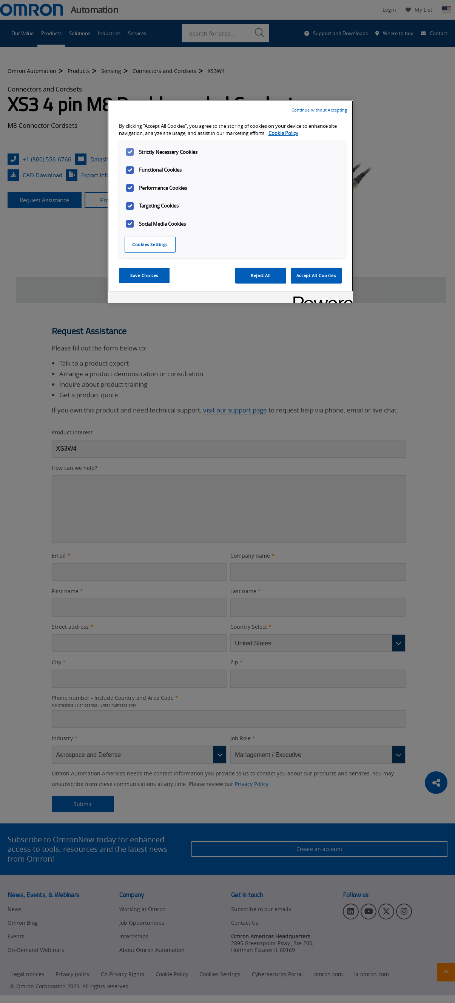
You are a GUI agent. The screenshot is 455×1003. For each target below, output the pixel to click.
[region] (230, 201)
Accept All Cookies (316, 275)
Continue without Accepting (319, 110)
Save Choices (144, 275)
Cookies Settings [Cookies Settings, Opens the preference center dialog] (150, 244)
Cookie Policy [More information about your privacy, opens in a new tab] (283, 133)
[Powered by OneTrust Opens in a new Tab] (320, 298)
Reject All (261, 275)
